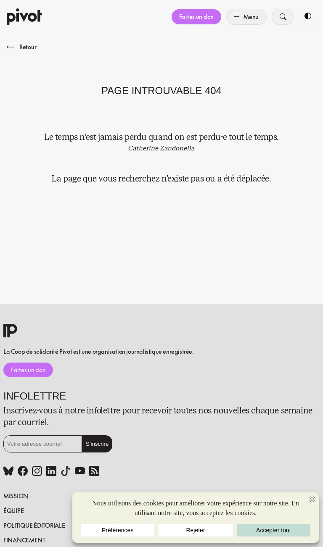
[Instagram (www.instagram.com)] (37, 472)
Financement (24, 540)
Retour (21, 47)
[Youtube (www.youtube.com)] (80, 472)
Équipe (13, 510)
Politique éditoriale (34, 525)
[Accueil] (24, 16)
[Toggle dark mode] (307, 16)
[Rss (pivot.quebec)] (94, 472)
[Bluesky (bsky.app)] (8, 472)
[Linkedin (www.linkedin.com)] (51, 472)
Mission (15, 496)
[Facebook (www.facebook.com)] (23, 472)
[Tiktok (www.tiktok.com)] (66, 472)
